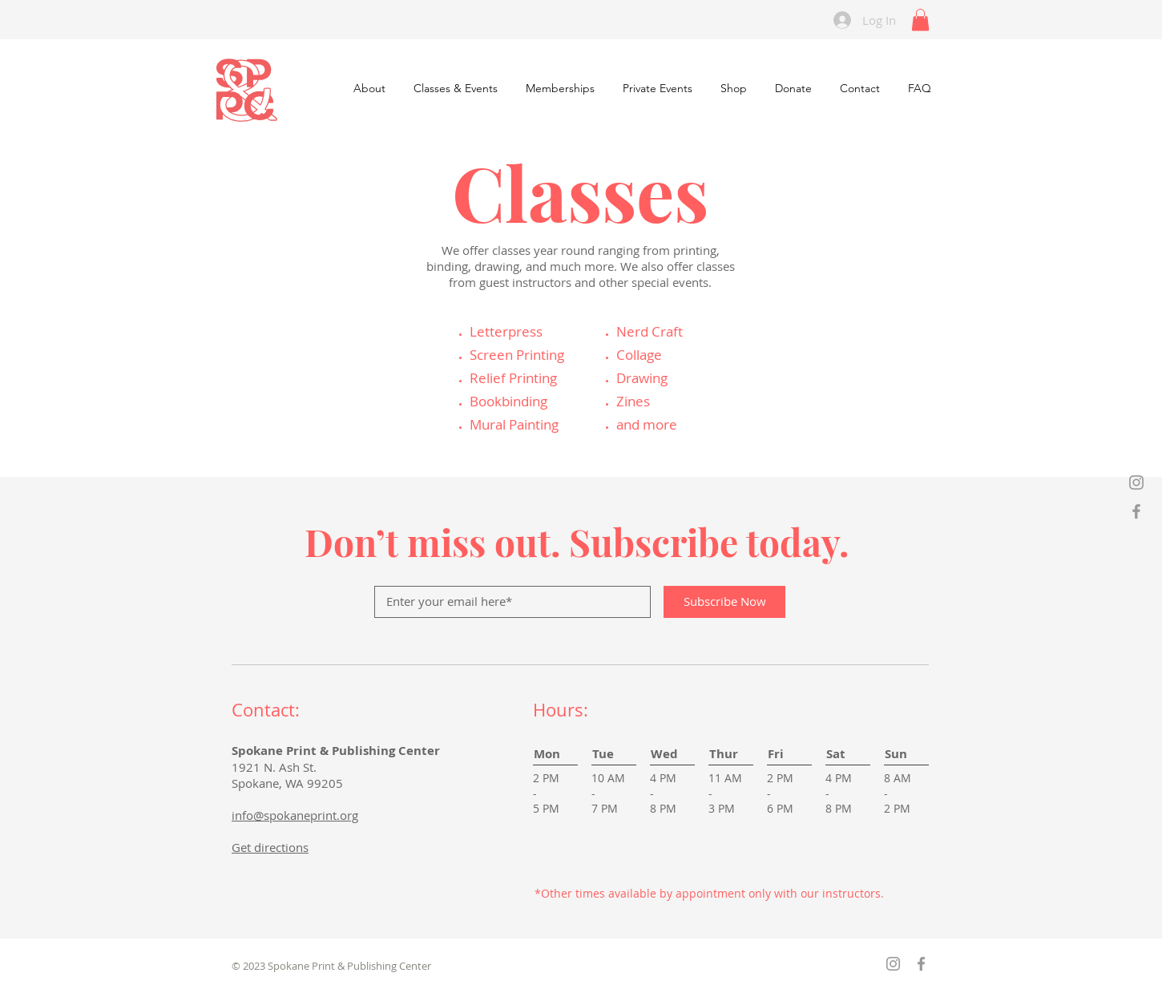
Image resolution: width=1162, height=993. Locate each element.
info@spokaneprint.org (295, 815)
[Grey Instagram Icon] (1136, 482)
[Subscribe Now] (724, 602)
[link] (920, 19)
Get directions (270, 847)
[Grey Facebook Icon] (1136, 511)
